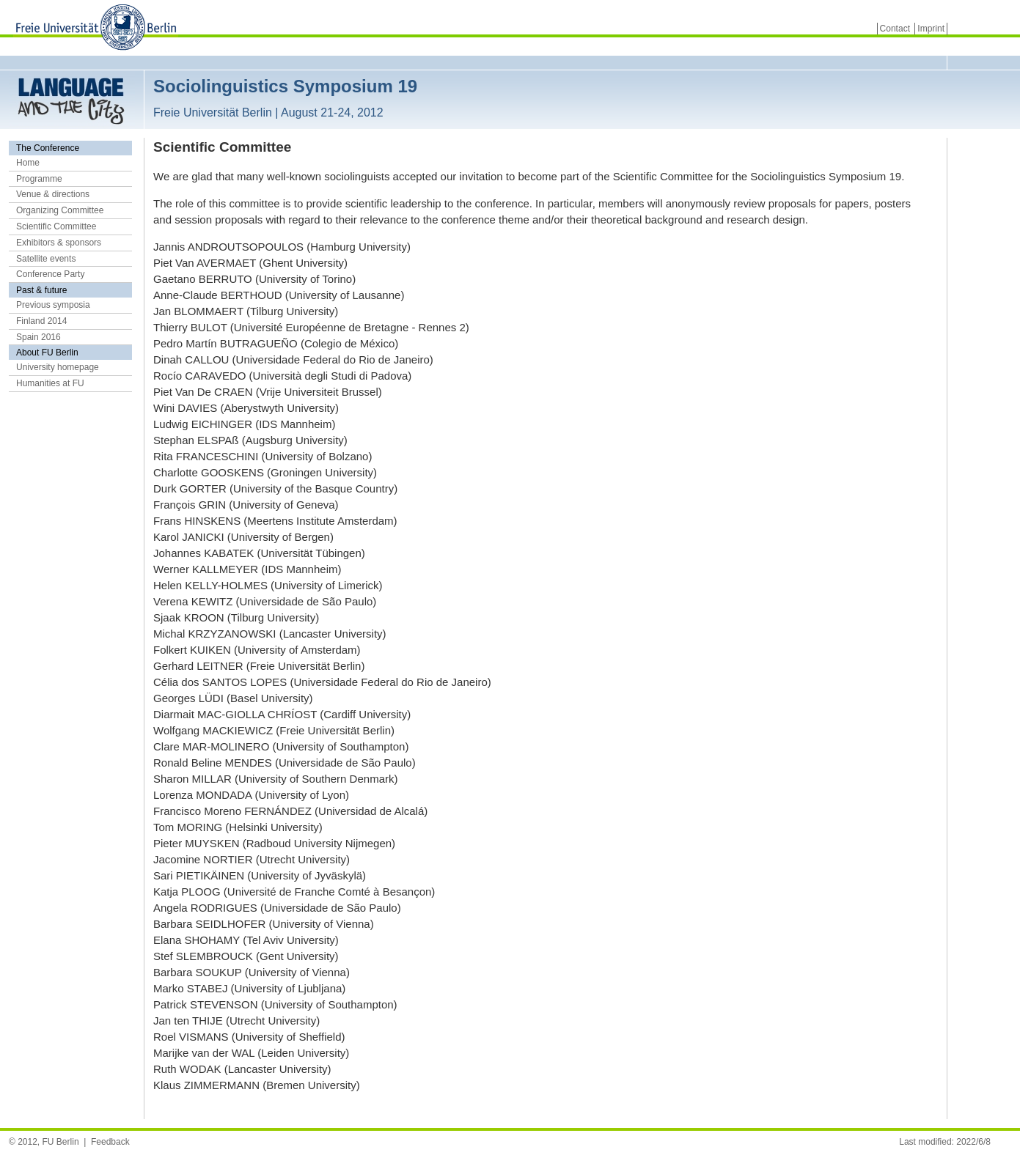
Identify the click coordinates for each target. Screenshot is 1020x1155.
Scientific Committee (56, 226)
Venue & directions (52, 194)
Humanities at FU (50, 383)
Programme (39, 179)
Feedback (110, 1142)
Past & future (41, 290)
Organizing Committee (59, 210)
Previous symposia (53, 305)
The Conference (47, 148)
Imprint (930, 28)
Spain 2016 (38, 337)
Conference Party (50, 274)
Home (28, 163)
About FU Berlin (47, 352)
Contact (895, 28)
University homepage (57, 367)
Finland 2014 (41, 321)
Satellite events (46, 259)
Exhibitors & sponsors (58, 242)
